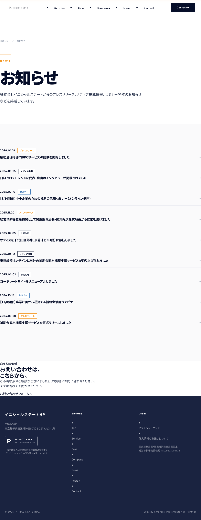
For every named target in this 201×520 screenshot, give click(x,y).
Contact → (183, 7)
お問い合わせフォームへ (16, 393)
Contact (76, 491)
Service (59, 7)
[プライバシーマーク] (26, 445)
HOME (4, 40)
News (127, 7)
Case (81, 7)
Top (74, 428)
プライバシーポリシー (150, 428)
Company (104, 7)
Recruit (149, 7)
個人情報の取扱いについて (154, 438)
